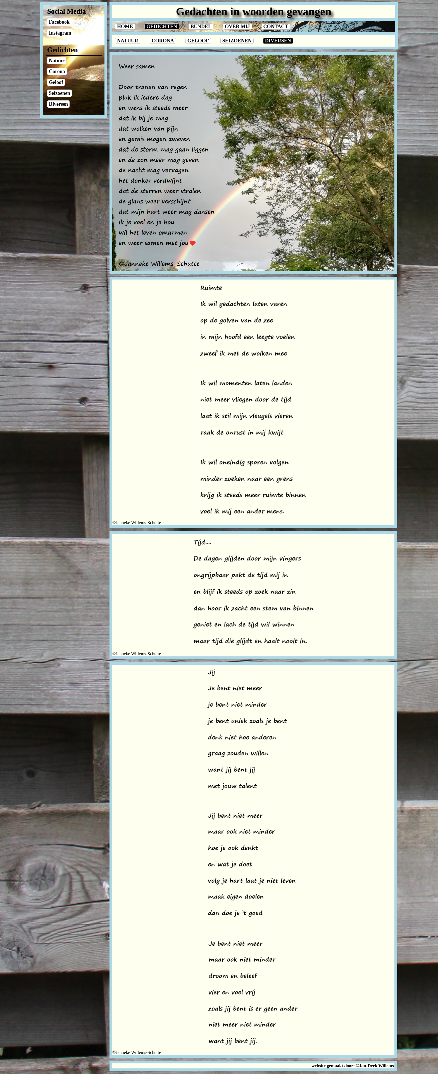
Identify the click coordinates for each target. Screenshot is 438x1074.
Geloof (198, 41)
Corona (163, 41)
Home (125, 26)
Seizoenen (237, 41)
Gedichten (161, 26)
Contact (275, 26)
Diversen (278, 41)
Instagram (60, 33)
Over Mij (237, 26)
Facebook (59, 22)
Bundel (201, 26)
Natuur (127, 41)
